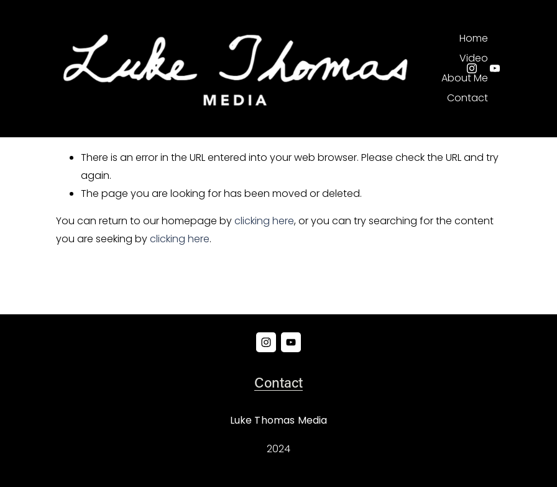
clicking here (264, 221)
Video (473, 58)
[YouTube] (495, 68)
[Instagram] (472, 68)
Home (473, 38)
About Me (464, 78)
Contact (467, 98)
